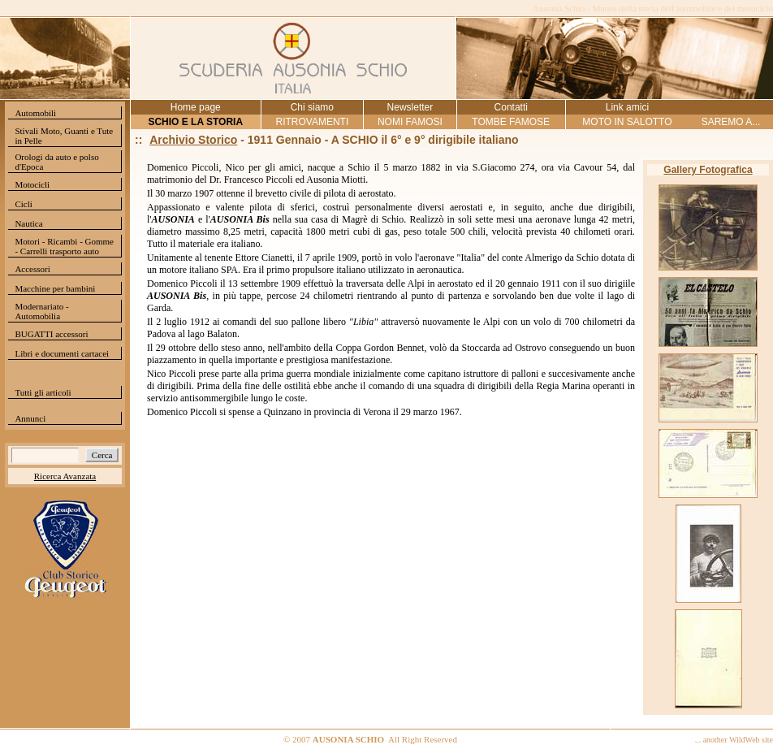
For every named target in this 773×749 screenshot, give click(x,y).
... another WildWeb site (734, 739)
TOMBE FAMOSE (511, 122)
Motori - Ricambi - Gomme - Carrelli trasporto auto (64, 246)
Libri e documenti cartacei (62, 353)
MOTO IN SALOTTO (627, 122)
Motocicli (32, 184)
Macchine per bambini (55, 288)
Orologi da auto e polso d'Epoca (56, 161)
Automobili (35, 113)
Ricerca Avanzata (65, 476)
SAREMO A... (731, 122)
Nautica (28, 223)
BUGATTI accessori (51, 334)
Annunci (30, 418)
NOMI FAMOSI (410, 122)
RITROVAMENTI (311, 122)
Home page (196, 107)
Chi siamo (312, 107)
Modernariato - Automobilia (41, 311)
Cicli (23, 204)
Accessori (32, 269)
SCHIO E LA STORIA (195, 122)
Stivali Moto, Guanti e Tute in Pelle (64, 135)
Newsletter (410, 107)
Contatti (511, 107)
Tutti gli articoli (43, 392)
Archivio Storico (193, 139)
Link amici (627, 107)
